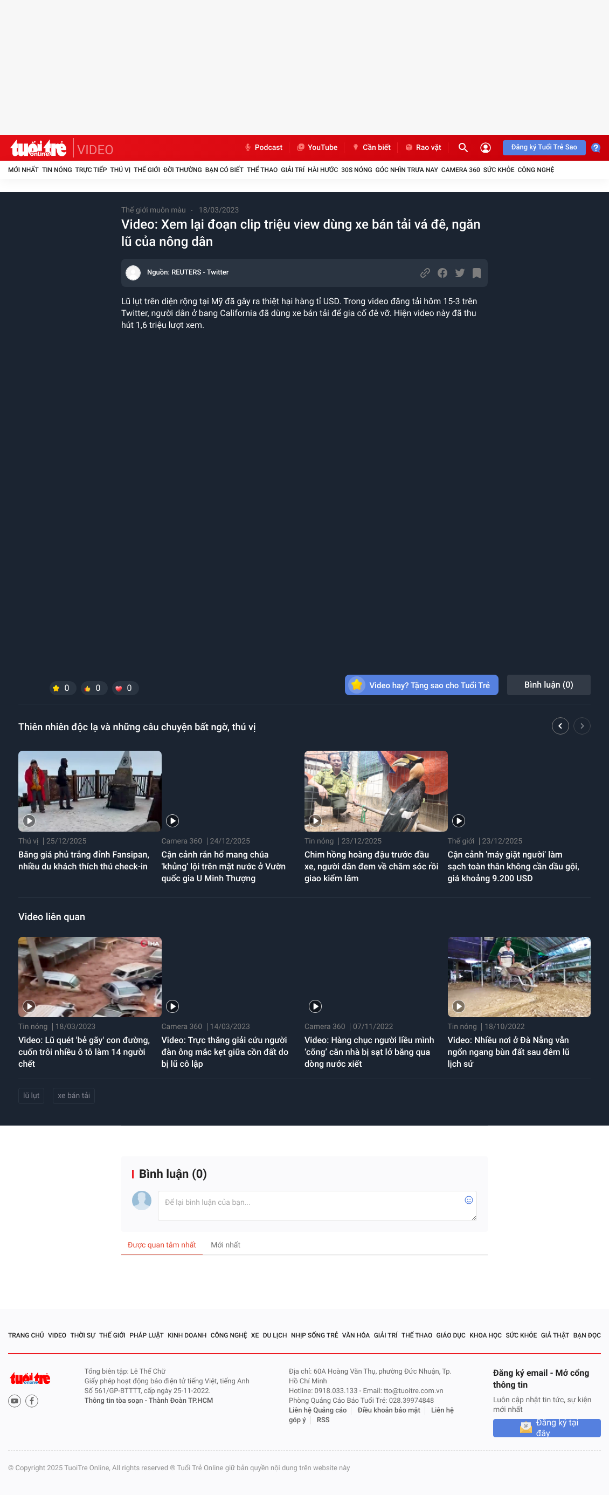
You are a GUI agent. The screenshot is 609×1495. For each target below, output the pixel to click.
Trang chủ (26, 1335)
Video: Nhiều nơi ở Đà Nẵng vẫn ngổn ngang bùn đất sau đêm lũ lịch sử (509, 1052)
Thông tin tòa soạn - (117, 1401)
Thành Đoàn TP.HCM (181, 1401)
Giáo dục (451, 1335)
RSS (323, 1420)
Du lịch (275, 1335)
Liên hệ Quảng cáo (318, 1411)
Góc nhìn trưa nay (407, 170)
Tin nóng (57, 170)
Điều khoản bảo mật (389, 1411)
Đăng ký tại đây (557, 1428)
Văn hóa (356, 1335)
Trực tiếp (91, 170)
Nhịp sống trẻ (314, 1335)
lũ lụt (31, 1096)
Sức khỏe (499, 170)
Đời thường (182, 170)
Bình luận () (548, 685)
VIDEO (95, 149)
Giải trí (292, 170)
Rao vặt (422, 147)
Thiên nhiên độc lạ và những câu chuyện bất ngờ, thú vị (137, 727)
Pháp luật (146, 1335)
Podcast (263, 147)
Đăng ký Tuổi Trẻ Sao (544, 147)
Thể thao (262, 170)
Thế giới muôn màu (153, 210)
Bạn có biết (224, 170)
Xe (255, 1335)
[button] (560, 727)
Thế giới (147, 170)
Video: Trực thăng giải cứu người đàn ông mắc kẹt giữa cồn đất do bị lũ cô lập (225, 1052)
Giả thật (555, 1335)
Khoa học (485, 1335)
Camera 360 (460, 170)
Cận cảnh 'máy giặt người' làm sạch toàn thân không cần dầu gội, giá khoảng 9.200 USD (513, 866)
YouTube (316, 147)
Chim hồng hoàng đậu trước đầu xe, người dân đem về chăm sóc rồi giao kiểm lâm (371, 866)
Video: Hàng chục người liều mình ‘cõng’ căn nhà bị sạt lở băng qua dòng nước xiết (369, 1052)
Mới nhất (23, 170)
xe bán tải (74, 1096)
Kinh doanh (187, 1335)
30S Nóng (356, 170)
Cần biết (371, 147)
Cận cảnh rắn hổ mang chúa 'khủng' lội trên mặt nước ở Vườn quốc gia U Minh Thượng (224, 866)
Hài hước (323, 170)
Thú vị (120, 170)
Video (57, 1335)
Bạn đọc (587, 1335)
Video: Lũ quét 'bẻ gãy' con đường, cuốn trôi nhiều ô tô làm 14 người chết (84, 1052)
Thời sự (82, 1335)
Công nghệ (535, 170)
